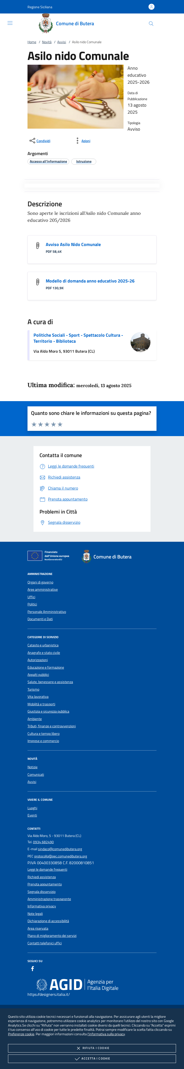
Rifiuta (92, 1048)
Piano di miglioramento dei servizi (52, 935)
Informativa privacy (42, 906)
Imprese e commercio (43, 741)
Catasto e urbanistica (43, 645)
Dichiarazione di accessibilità (48, 921)
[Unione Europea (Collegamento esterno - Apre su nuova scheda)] (50, 557)
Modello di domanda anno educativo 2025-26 (90, 280)
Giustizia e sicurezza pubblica (48, 711)
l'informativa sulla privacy (106, 1034)
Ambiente (35, 719)
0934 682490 (43, 842)
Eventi (32, 815)
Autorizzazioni (38, 660)
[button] (40, 6)
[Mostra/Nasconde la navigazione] (10, 23)
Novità (47, 42)
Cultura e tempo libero (44, 733)
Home (32, 42)
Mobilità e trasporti (41, 704)
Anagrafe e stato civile (44, 652)
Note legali (35, 913)
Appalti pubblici (38, 674)
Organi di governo (40, 582)
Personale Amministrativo (47, 611)
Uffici (31, 597)
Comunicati (36, 774)
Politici (32, 604)
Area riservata (38, 928)
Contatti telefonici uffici (45, 943)
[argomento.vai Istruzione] (84, 161)
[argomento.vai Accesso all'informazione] (48, 161)
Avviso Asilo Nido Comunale (73, 244)
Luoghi (32, 808)
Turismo (33, 689)
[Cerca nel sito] (151, 23)
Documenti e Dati (40, 619)
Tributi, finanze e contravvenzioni (52, 726)
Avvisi (61, 42)
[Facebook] (33, 969)
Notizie (33, 767)
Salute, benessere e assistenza (50, 682)
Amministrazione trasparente (49, 899)
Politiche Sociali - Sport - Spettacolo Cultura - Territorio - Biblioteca (78, 338)
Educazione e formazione (46, 667)
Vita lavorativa (38, 696)
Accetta (92, 1059)
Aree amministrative (43, 589)
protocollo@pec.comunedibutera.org (60, 856)
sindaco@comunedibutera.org (60, 849)
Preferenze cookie (21, 1034)
